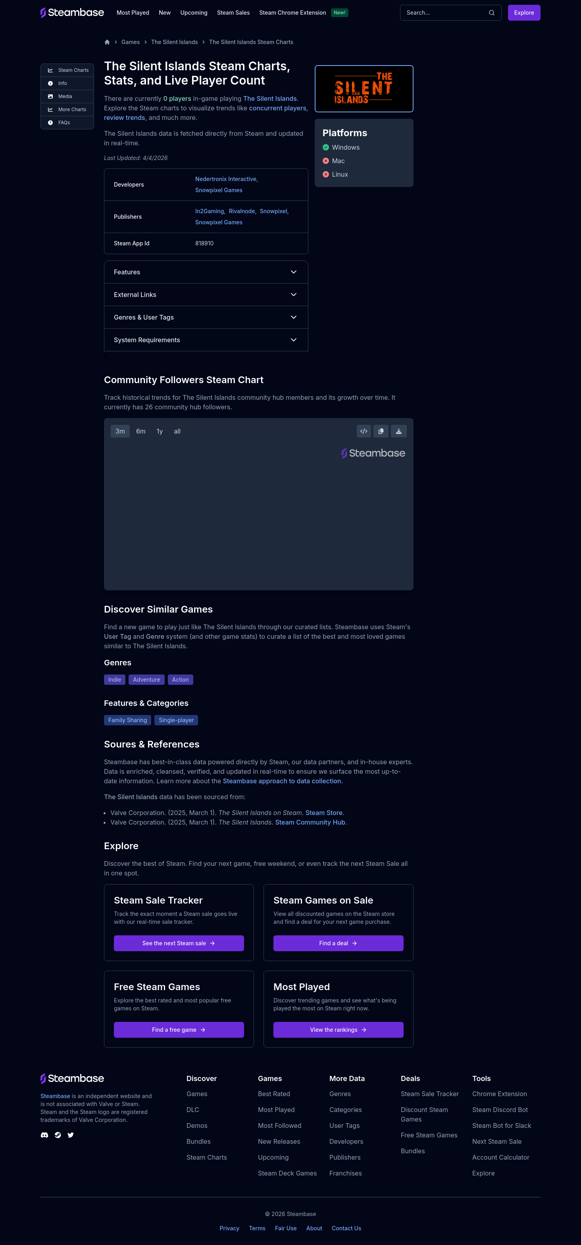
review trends (124, 117)
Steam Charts (207, 1157)
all (177, 431)
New (165, 12)
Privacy (229, 1228)
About (314, 1228)
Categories (345, 1110)
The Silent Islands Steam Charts (251, 42)
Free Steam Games (429, 1135)
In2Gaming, (210, 211)
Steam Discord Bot (500, 1110)
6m (141, 431)
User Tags (344, 1125)
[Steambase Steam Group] (58, 1135)
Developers (346, 1141)
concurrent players (277, 108)
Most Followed (280, 1125)
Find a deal (338, 943)
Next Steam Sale (497, 1141)
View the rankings (338, 1029)
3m (120, 431)
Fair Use (286, 1228)
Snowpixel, (274, 211)
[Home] (107, 42)
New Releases (279, 1141)
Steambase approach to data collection (282, 781)
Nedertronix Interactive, (226, 178)
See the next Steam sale (179, 943)
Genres (340, 1094)
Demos (197, 1125)
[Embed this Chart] (364, 431)
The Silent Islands (174, 42)
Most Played (133, 12)
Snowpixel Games (218, 190)
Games (130, 42)
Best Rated (274, 1094)
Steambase (55, 1096)
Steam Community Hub (310, 822)
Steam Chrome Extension (292, 12)
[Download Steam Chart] (399, 431)
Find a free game (179, 1029)
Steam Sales (233, 12)
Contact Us (346, 1228)
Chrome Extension (499, 1094)
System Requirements (206, 340)
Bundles (199, 1141)
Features (206, 272)
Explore (524, 12)
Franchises (345, 1173)
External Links (206, 294)
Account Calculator (500, 1157)
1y (160, 431)
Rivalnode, (243, 211)
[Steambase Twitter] (70, 1135)
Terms (257, 1228)
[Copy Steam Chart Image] (381, 431)
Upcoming (194, 12)
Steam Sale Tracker (430, 1094)
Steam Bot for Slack (501, 1125)
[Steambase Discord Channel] (44, 1135)
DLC (193, 1110)
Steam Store (324, 813)
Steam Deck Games (287, 1173)
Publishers (345, 1157)
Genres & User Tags (206, 317)
